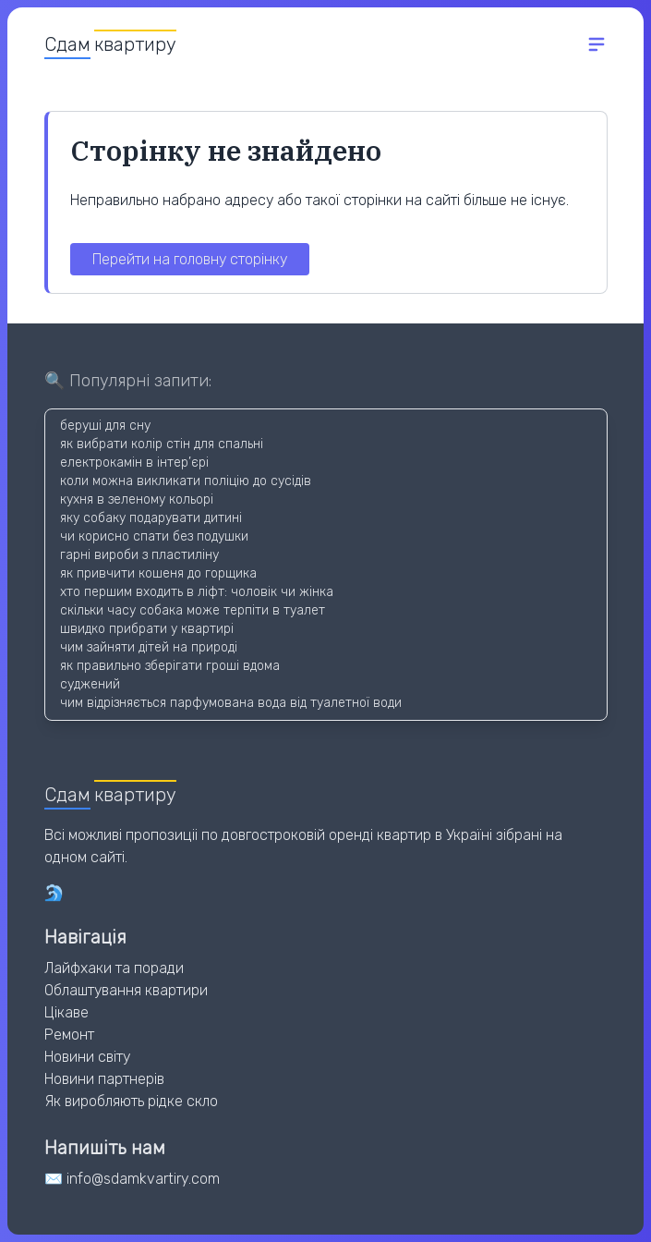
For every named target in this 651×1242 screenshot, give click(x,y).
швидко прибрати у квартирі (147, 629)
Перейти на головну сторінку (189, 259)
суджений (90, 684)
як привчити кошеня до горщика (158, 573)
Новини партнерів (104, 1079)
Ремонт (69, 1034)
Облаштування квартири (126, 990)
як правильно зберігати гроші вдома (170, 666)
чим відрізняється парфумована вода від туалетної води (231, 703)
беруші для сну (105, 425)
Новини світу (87, 1056)
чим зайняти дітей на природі (148, 647)
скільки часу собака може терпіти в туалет (192, 610)
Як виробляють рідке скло (131, 1101)
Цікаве (66, 1012)
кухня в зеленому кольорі (136, 499)
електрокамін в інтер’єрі (134, 462)
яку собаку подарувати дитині (151, 518)
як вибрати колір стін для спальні (161, 444)
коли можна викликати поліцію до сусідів (185, 481)
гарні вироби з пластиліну (139, 555)
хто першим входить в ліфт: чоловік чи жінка (196, 592)
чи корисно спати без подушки (154, 536)
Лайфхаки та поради (114, 968)
